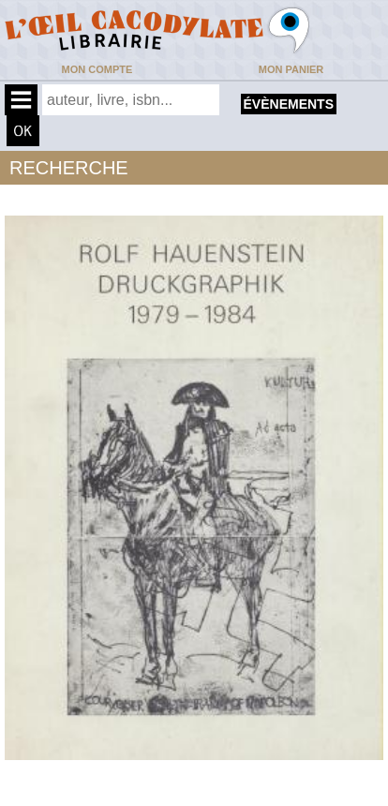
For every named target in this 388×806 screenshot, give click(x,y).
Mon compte (97, 69)
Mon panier (291, 69)
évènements (289, 104)
